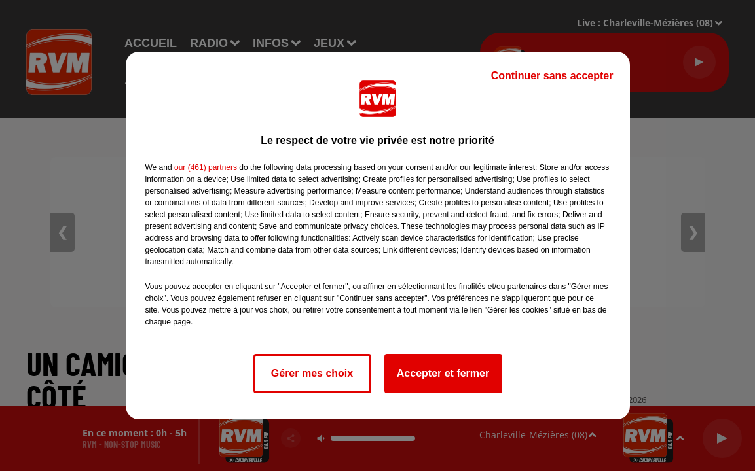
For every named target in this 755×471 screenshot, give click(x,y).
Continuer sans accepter (552, 75)
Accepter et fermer (443, 373)
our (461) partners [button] (205, 167)
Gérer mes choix (312, 373)
